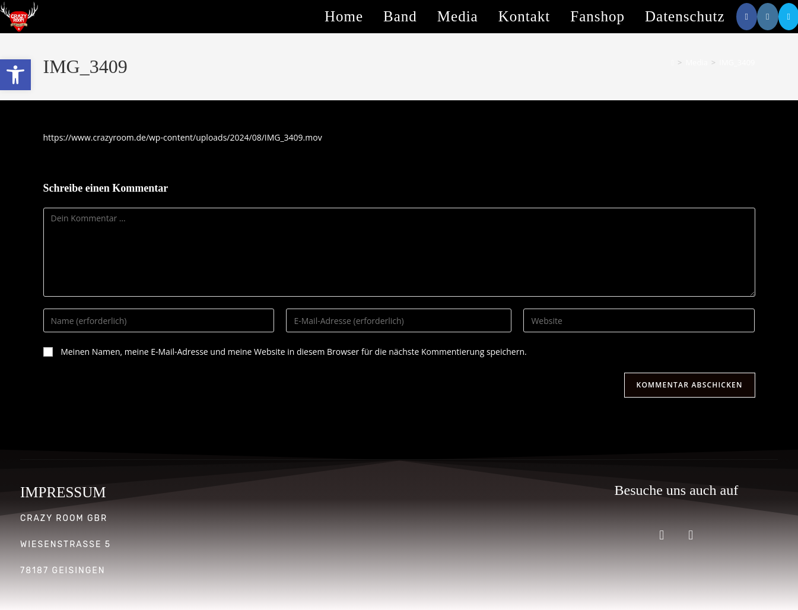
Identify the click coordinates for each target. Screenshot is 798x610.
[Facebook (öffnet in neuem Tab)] (746, 16)
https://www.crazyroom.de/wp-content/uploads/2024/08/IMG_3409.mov (182, 137)
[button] (15, 74)
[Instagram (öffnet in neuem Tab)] (767, 16)
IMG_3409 (737, 62)
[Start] (672, 62)
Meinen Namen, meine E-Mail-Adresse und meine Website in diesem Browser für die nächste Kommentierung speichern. (294, 351)
